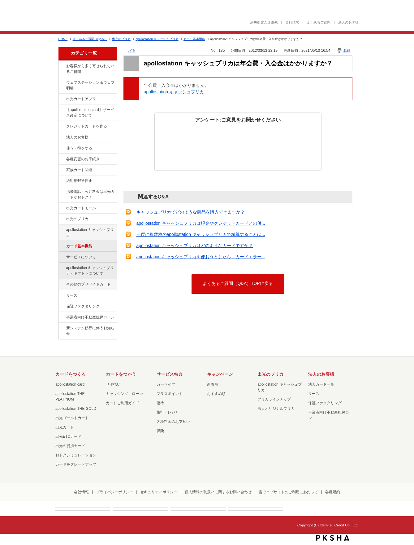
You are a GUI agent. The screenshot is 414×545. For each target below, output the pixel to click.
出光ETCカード (68, 436)
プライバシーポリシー (114, 492)
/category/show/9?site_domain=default (62, 148)
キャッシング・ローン (124, 394)
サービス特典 (170, 374)
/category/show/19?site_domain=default (62, 284)
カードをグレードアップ (75, 464)
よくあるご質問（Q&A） (90, 39)
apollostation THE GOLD (75, 408)
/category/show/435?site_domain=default (62, 99)
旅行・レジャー (170, 412)
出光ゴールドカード (72, 418)
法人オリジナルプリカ (276, 408)
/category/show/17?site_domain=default (62, 230)
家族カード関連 (79, 170)
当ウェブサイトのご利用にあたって (288, 492)
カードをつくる (70, 374)
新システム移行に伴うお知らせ (90, 331)
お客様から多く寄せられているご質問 (90, 69)
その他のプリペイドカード (88, 284)
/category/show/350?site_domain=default (62, 328)
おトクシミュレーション (75, 455)
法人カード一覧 (321, 384)
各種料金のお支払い (173, 421)
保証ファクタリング (83, 306)
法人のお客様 (348, 22)
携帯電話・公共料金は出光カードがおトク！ (90, 194)
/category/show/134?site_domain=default (62, 66)
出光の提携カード (70, 446)
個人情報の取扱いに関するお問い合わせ (218, 492)
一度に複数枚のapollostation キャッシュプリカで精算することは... (200, 234)
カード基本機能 (194, 39)
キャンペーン (220, 374)
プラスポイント (170, 394)
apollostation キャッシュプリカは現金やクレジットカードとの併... (200, 223)
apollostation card (69, 384)
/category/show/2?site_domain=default (62, 126)
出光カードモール (81, 208)
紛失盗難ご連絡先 (264, 22)
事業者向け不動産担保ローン (90, 317)
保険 (160, 431)
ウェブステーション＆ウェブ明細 (90, 85)
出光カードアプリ (81, 99)
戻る (132, 50)
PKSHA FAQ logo (332, 538)
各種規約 (332, 492)
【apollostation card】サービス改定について (90, 112)
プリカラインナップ (274, 399)
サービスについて (81, 257)
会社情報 (81, 492)
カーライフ (166, 384)
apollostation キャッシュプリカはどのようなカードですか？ (194, 245)
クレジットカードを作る (86, 126)
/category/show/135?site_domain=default (62, 83)
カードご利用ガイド (122, 403)
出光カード (64, 427)
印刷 (346, 50)
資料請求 (292, 22)
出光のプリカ (121, 39)
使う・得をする (79, 148)
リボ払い (113, 384)
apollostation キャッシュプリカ (157, 39)
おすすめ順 (216, 394)
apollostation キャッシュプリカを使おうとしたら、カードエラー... (200, 256)
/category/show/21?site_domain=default (62, 138)
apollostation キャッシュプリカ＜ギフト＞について (90, 271)
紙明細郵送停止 (79, 181)
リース (71, 295)
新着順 (212, 384)
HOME (63, 39)
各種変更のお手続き (83, 159)
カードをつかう (121, 374)
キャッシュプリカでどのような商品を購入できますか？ (190, 212)
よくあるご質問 (318, 22)
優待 (160, 403)
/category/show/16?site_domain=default (62, 219)
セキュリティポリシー (158, 492)
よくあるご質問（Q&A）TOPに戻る (238, 283)
